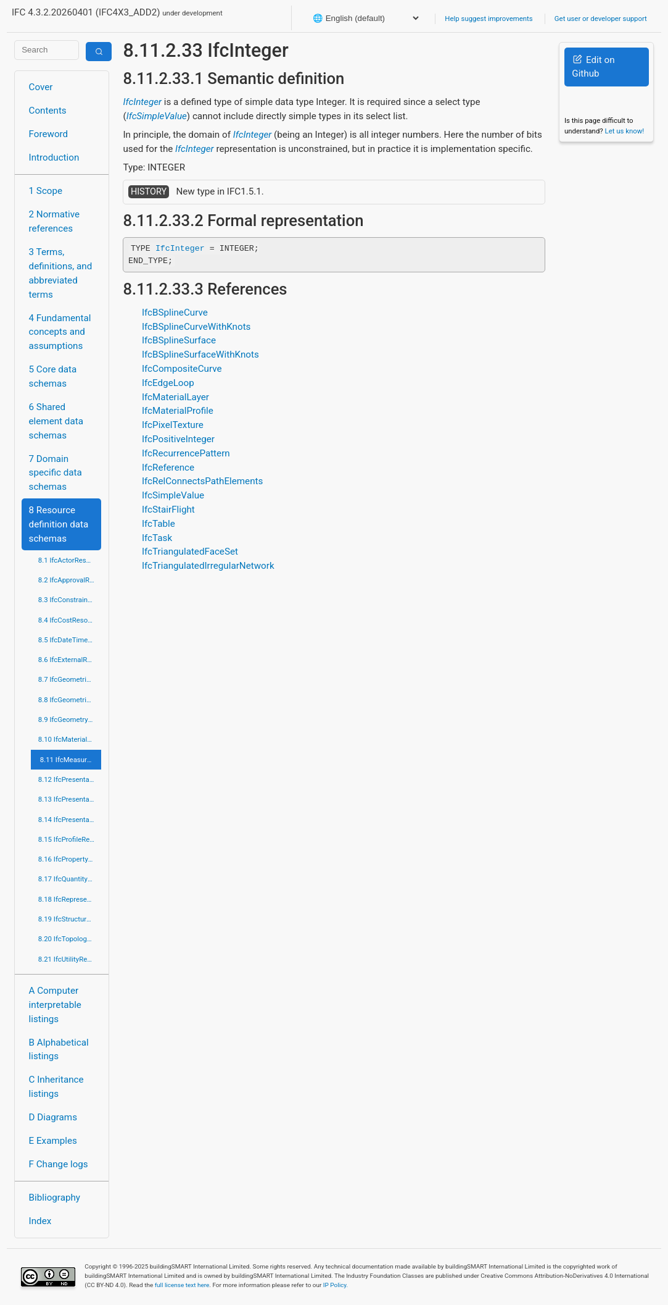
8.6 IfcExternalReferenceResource (70, 659)
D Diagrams (53, 1117)
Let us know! (625, 131)
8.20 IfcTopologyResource (70, 938)
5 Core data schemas (53, 376)
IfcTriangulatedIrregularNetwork (208, 565)
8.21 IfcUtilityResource (70, 959)
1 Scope (46, 190)
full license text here (182, 1285)
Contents (48, 110)
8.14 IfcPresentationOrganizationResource (70, 819)
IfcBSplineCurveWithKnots (196, 326)
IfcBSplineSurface (179, 340)
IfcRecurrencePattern (186, 453)
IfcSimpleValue (156, 116)
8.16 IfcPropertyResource (70, 859)
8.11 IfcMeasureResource (71, 759)
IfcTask (157, 537)
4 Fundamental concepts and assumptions (60, 332)
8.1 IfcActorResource (70, 560)
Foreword (48, 134)
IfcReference (168, 467)
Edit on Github (593, 67)
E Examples (53, 1140)
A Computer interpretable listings (55, 1005)
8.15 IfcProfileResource (70, 839)
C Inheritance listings (56, 1086)
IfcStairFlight (168, 509)
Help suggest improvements (488, 18)
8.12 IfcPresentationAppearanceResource (70, 779)
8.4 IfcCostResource (70, 620)
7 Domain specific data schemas (55, 473)
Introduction (54, 157)
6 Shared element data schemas (56, 421)
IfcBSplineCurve (175, 312)
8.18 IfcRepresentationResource (70, 899)
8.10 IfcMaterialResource (70, 739)
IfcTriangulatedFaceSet (190, 551)
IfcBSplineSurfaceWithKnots (200, 354)
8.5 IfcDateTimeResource (70, 640)
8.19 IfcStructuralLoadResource (70, 919)
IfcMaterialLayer (175, 397)
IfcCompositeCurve (182, 368)
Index (40, 1221)
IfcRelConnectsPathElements (202, 481)
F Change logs (58, 1164)
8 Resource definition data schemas (59, 524)
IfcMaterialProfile (177, 410)
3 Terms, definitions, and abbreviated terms (61, 273)
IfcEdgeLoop (168, 382)
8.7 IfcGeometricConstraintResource (70, 679)
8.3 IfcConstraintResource (70, 599)
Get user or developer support (601, 18)
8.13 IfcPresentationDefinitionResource (70, 799)
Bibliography (54, 1197)
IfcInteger (142, 101)
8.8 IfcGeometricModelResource (70, 699)
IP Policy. (335, 1285)
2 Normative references (54, 221)
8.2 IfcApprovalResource (70, 580)
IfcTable (158, 523)
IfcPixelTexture (173, 424)
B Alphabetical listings (59, 1049)
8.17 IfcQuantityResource (70, 879)
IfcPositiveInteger (178, 439)
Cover (41, 87)
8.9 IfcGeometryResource (70, 719)
